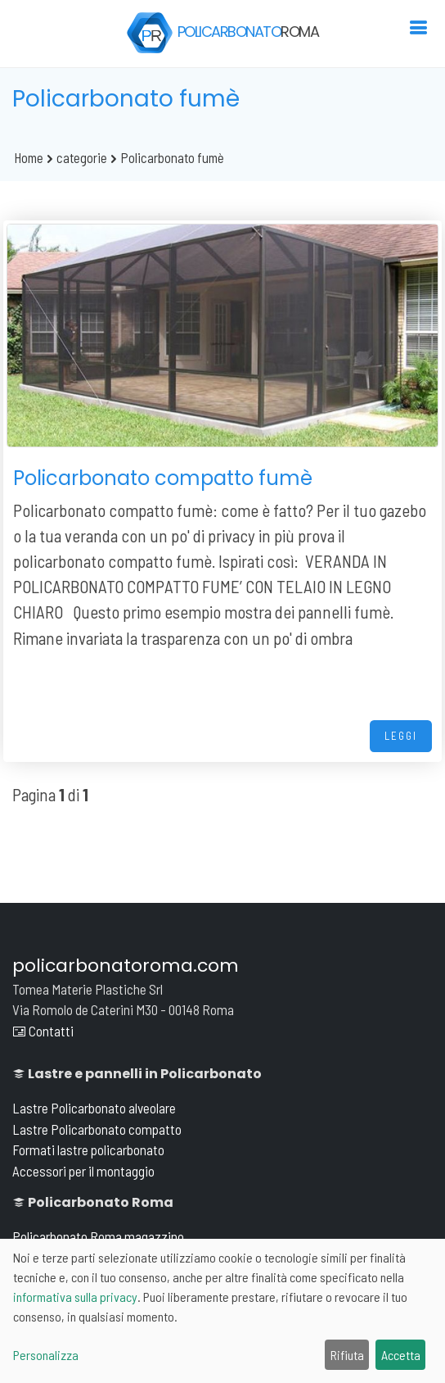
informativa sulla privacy (75, 1296)
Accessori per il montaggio (83, 1171)
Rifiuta (347, 1355)
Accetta (400, 1355)
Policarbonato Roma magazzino (98, 1236)
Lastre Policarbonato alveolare (94, 1108)
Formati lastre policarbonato (88, 1149)
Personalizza (46, 1355)
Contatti (43, 1031)
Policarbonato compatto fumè (162, 478)
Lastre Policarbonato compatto (97, 1129)
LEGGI (400, 735)
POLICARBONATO (222, 32)
